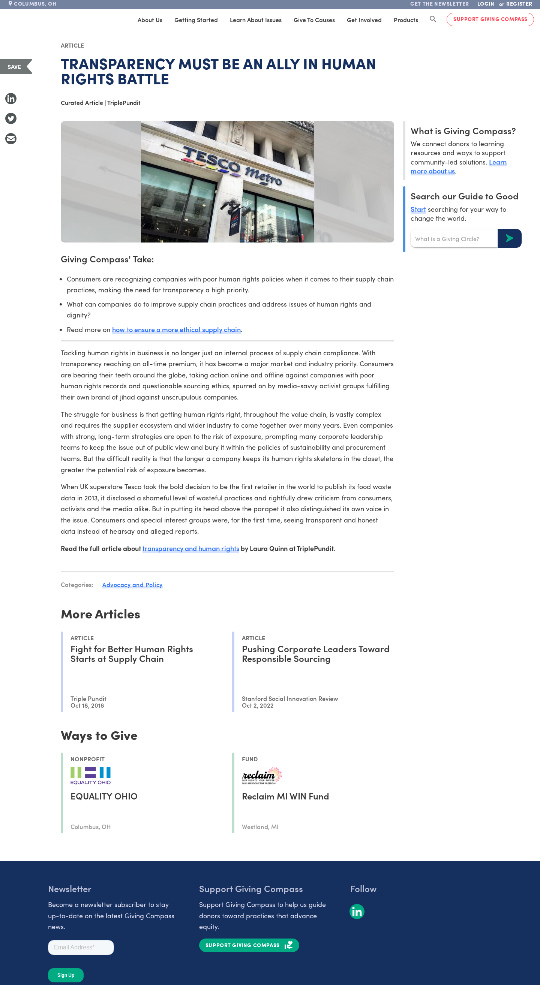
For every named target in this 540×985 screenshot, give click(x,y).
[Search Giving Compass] (433, 19)
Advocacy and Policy (132, 584)
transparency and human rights (190, 548)
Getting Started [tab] (196, 19)
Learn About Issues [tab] (256, 19)
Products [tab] (406, 19)
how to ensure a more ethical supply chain (176, 329)
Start (418, 209)
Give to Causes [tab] (314, 19)
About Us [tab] (150, 19)
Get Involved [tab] (364, 19)
